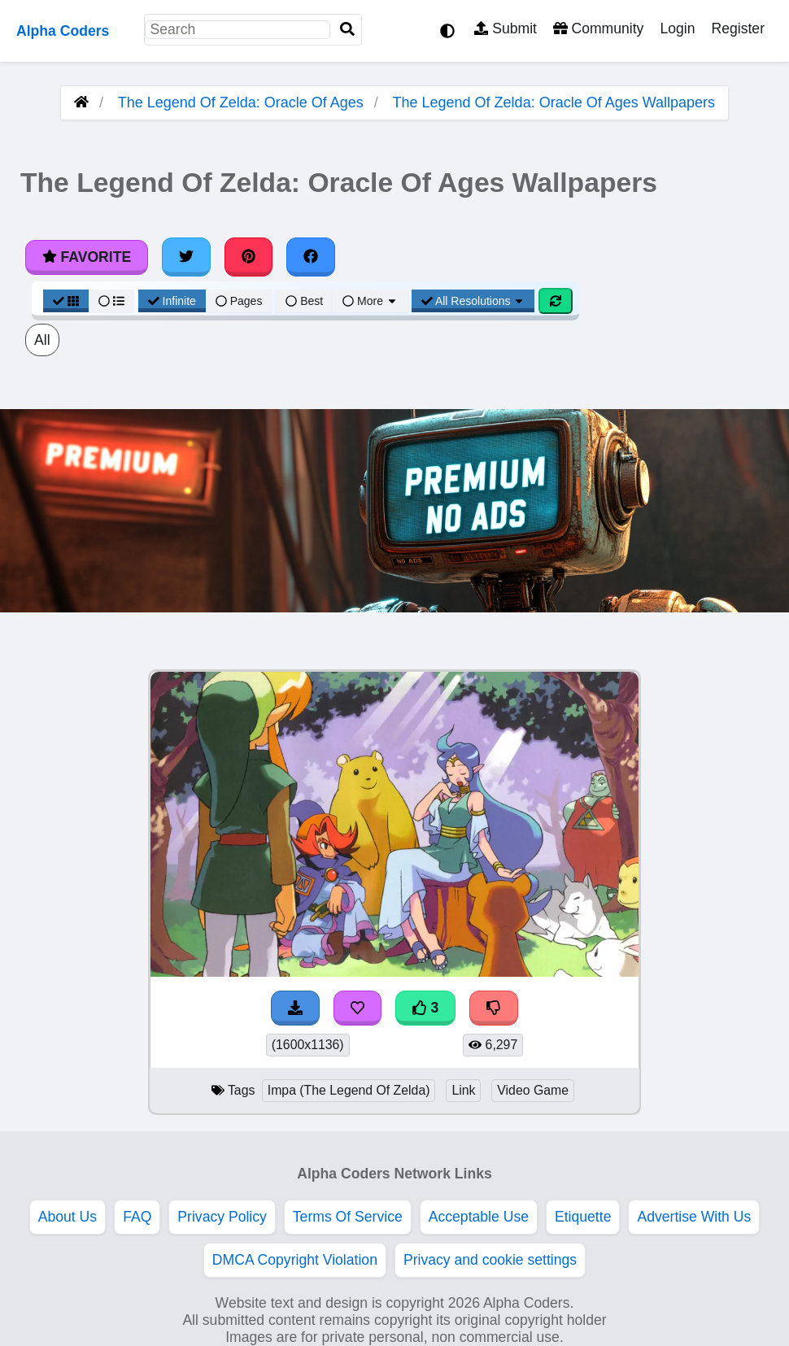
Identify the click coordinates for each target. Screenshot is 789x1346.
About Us (67, 1217)
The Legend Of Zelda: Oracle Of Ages (241, 102)
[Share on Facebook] (310, 257)
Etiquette (583, 1217)
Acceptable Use (479, 1217)
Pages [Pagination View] (239, 300)
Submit (505, 28)
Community (598, 28)
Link (463, 1090)
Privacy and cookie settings (490, 1260)
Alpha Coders (62, 31)
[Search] (347, 30)
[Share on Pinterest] (248, 257)
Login (677, 28)
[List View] (111, 301)
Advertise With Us (694, 1217)
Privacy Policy (222, 1217)
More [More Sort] (370, 300)
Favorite (86, 257)
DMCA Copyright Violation (294, 1260)
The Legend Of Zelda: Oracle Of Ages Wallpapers (554, 102)
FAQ (137, 1217)
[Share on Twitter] (186, 257)
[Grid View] (66, 301)
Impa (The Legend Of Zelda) (349, 1090)
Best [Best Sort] (304, 300)
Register (738, 28)
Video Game (533, 1090)
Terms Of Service (348, 1217)
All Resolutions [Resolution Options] (473, 300)
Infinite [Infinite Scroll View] (172, 300)
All (42, 340)
